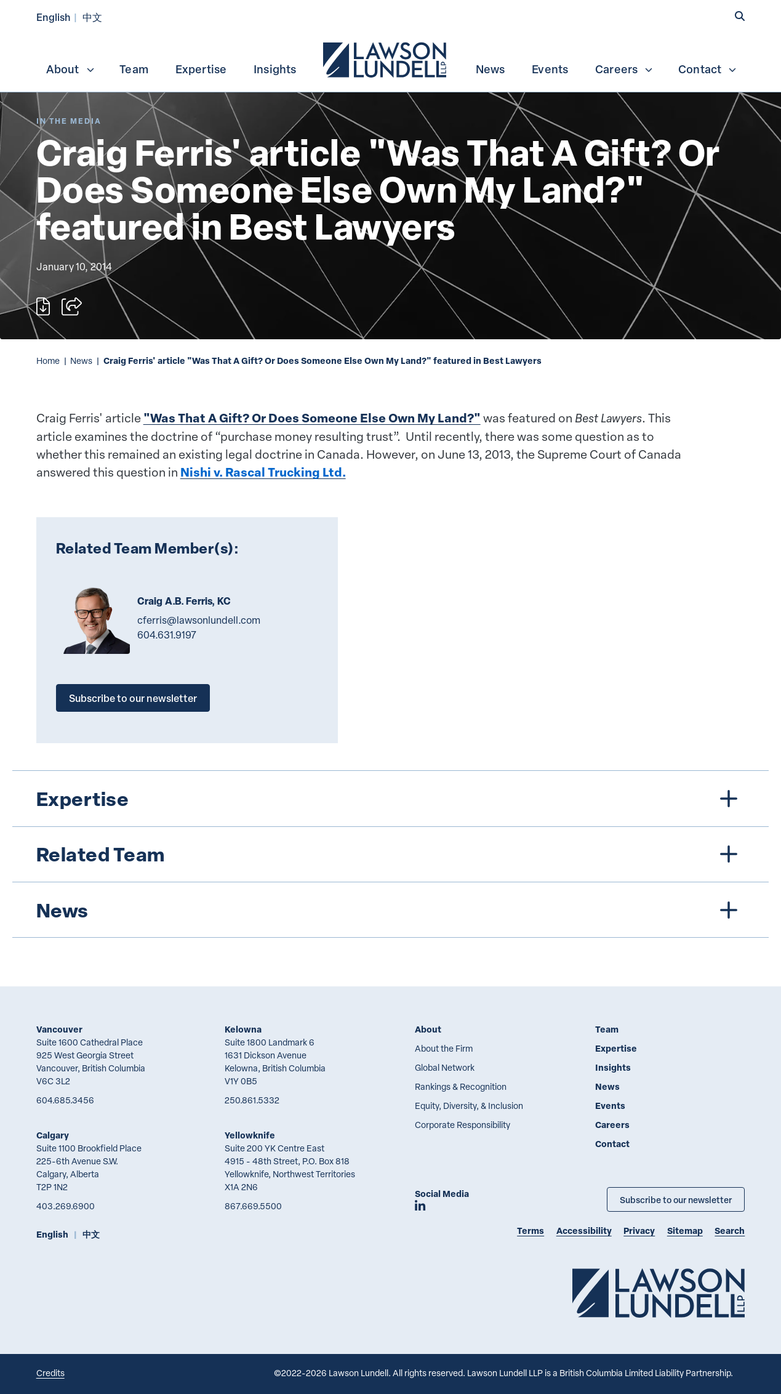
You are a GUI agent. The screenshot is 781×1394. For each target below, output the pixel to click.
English (53, 17)
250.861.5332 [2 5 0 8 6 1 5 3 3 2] (252, 1100)
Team (133, 69)
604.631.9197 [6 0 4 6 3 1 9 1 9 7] (166, 635)
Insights (275, 69)
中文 (92, 17)
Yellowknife (250, 1135)
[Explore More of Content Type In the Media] (69, 121)
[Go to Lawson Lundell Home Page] (658, 1293)
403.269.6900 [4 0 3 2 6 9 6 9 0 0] (65, 1206)
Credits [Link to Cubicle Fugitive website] (50, 1373)
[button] (740, 16)
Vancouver (59, 1029)
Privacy (639, 1230)
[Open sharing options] (72, 306)
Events (550, 69)
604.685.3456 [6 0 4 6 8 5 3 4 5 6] (65, 1100)
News (490, 69)
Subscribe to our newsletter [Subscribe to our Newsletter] (676, 1199)
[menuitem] (386, 58)
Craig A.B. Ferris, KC (184, 601)
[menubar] (390, 58)
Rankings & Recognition (461, 1086)
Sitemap (685, 1230)
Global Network (445, 1067)
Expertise (201, 69)
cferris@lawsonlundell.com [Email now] (198, 620)
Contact (707, 69)
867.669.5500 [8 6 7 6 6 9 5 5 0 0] (253, 1206)
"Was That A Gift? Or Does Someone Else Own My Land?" (312, 418)
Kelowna (243, 1029)
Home (48, 360)
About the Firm (444, 1048)
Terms (530, 1230)
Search (730, 1230)
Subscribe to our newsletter (133, 698)
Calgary (52, 1135)
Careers (624, 69)
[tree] (390, 854)
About (70, 69)
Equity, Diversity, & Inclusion (469, 1105)
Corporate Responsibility (462, 1124)
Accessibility (584, 1230)
